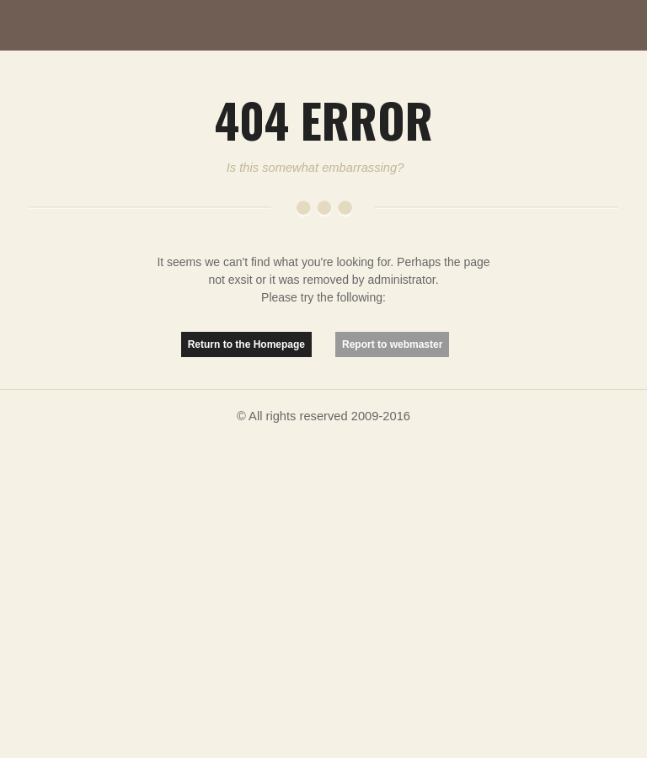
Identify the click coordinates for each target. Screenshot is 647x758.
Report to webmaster (392, 344)
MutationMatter (92, 25)
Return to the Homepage (246, 344)
